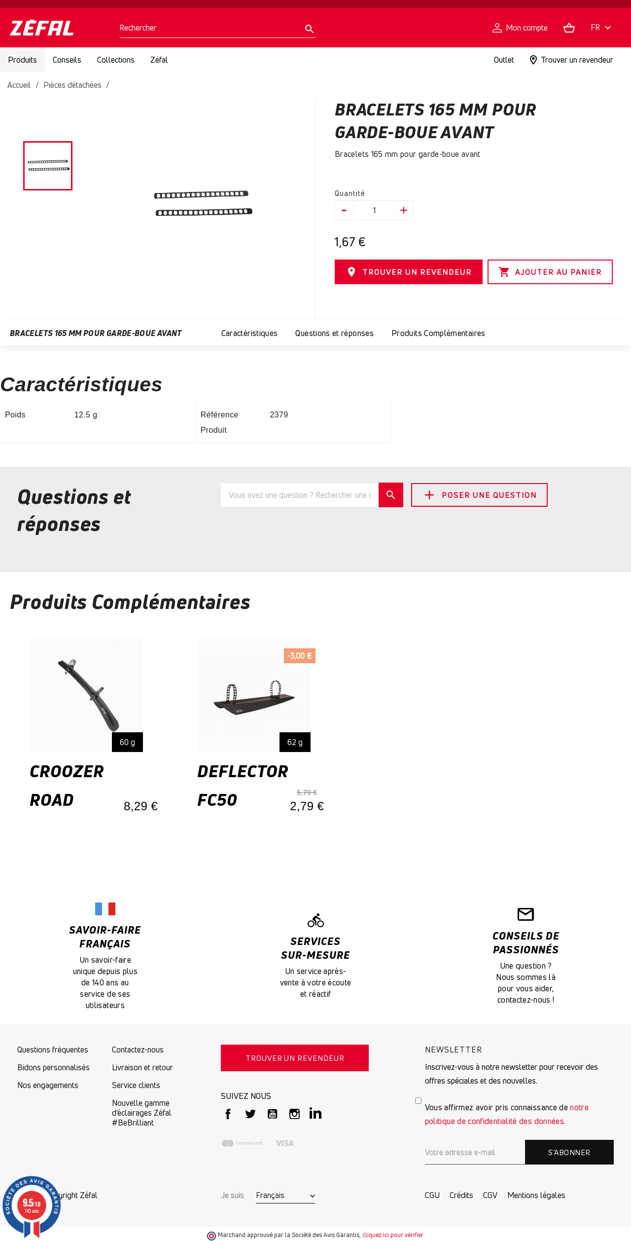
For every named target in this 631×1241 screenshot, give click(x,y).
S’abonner (569, 1152)
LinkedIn (317, 1114)
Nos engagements (47, 1085)
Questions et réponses (334, 333)
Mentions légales (536, 1195)
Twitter (250, 1114)
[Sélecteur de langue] (602, 28)
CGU (432, 1195)
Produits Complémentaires (438, 333)
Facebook (228, 1114)
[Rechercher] (217, 28)
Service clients (136, 1085)
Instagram (294, 1114)
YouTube (272, 1114)
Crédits (461, 1195)
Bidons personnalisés (53, 1067)
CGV (490, 1195)
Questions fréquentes (52, 1049)
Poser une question (479, 495)
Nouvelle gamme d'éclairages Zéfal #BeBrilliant (142, 1113)
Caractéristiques (249, 333)
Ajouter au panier (550, 272)
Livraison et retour (142, 1067)
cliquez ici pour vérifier (392, 1235)
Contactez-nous (138, 1049)
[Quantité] (374, 210)
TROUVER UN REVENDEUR (409, 272)
